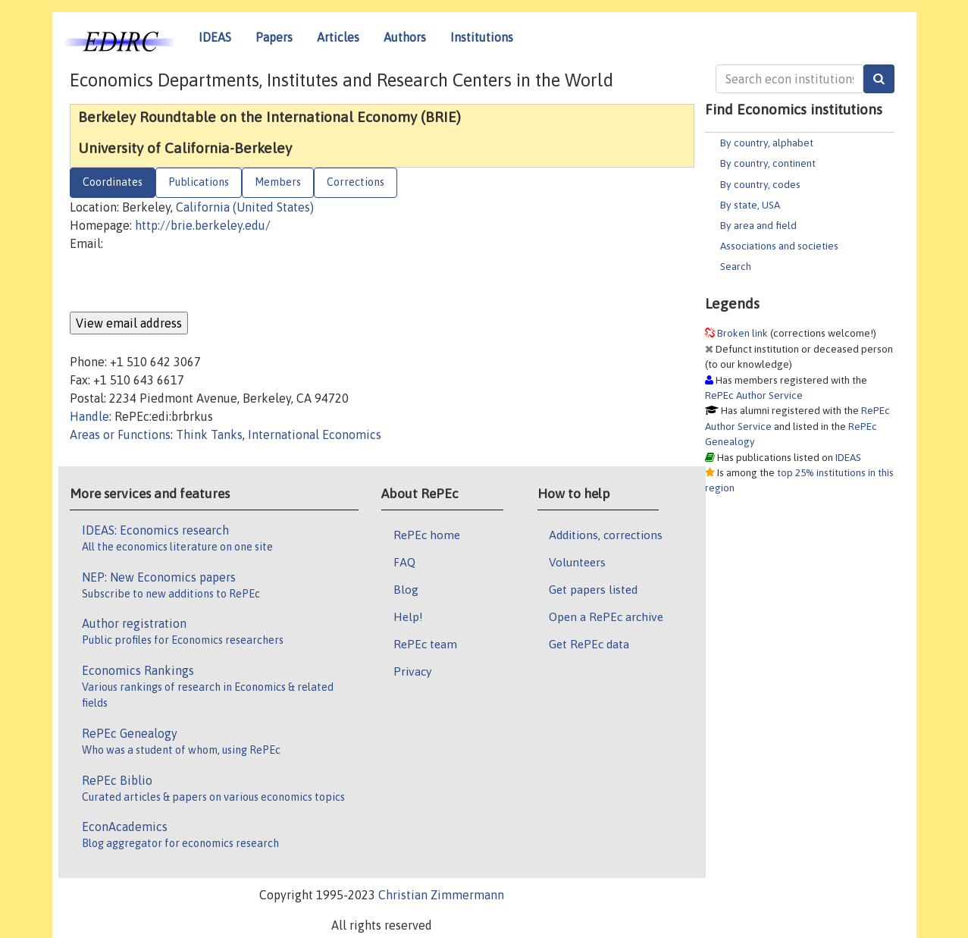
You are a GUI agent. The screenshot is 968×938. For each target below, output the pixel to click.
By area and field (758, 225)
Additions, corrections (606, 534)
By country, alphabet (766, 142)
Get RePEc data (589, 644)
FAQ (404, 562)
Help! (408, 616)
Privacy (412, 671)
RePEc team (425, 644)
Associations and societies (779, 246)
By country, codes (760, 184)
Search (735, 266)
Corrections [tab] (355, 182)
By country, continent (768, 163)
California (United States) (245, 207)
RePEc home (426, 534)
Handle (89, 416)
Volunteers (577, 562)
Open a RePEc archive (606, 616)
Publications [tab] (198, 182)
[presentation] (185, 282)
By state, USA (750, 205)
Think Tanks (209, 434)
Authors (405, 37)
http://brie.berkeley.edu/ (203, 225)
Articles (338, 37)
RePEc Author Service (754, 395)
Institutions (481, 37)
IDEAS (215, 37)
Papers (274, 37)
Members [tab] (278, 182)
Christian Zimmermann (441, 895)
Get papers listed (593, 589)
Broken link (742, 333)
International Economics (314, 434)
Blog (405, 589)
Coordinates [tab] (113, 182)
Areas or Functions (120, 434)
